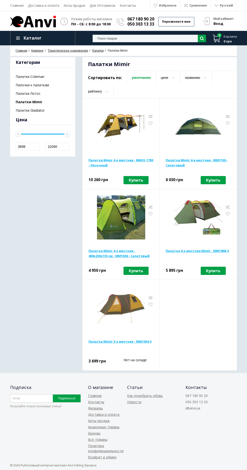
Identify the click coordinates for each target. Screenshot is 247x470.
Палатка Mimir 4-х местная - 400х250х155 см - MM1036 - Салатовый (119, 253)
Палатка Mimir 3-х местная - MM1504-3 (120, 341)
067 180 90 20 (140, 19)
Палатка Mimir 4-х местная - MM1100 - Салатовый (197, 162)
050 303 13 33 (140, 24)
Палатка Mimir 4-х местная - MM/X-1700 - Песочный (121, 162)
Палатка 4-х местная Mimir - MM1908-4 (197, 251)
